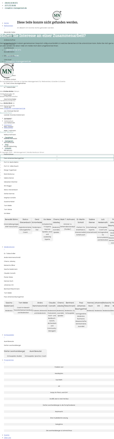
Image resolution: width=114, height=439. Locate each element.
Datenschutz (8, 121)
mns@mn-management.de (14, 108)
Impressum (8, 118)
